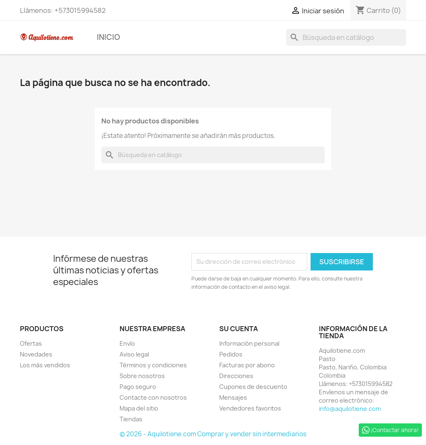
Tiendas (131, 419)
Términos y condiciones (153, 365)
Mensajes (233, 397)
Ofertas (31, 343)
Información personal (249, 343)
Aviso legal (134, 354)
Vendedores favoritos (250, 408)
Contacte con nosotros (153, 397)
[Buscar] (346, 37)
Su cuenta (238, 328)
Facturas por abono (247, 365)
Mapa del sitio (139, 408)
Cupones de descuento (253, 387)
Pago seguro (138, 387)
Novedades (36, 354)
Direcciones (236, 376)
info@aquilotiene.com (350, 409)
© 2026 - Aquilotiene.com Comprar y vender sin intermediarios (213, 434)
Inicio (108, 37)
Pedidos (230, 354)
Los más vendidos (45, 365)
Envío (127, 343)
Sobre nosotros (142, 376)
